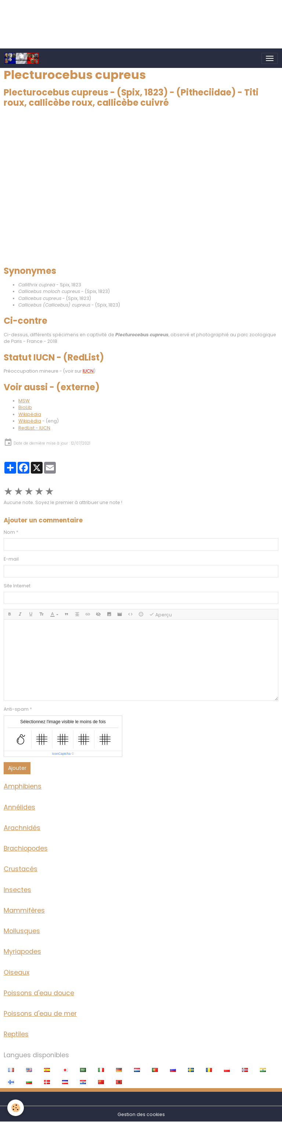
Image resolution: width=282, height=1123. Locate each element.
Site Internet (17, 586)
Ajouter (17, 768)
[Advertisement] (133, 16)
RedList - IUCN (34, 428)
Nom (9, 532)
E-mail (11, 559)
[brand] (22, 58)
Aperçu (160, 614)
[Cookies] (15, 1108)
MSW (24, 401)
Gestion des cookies (141, 1114)
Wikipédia (29, 414)
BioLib (25, 407)
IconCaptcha (61, 754)
